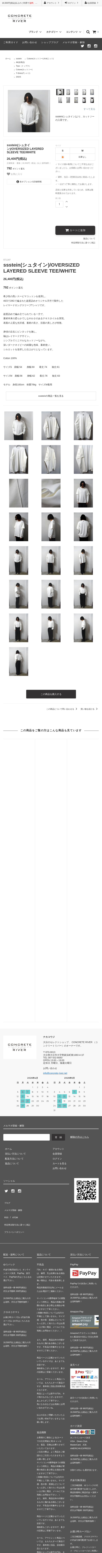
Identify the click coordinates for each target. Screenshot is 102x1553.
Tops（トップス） (23, 66)
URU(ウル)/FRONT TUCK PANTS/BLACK (50, 777)
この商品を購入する (51, 693)
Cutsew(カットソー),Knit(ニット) (40, 59)
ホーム (8, 59)
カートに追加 (75, 230)
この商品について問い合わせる (62, 708)
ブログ (6, 992)
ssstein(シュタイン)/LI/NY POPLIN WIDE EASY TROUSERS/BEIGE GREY (19, 782)
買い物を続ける (90, 708)
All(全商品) (20, 62)
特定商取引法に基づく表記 (83, 242)
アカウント (52, 2)
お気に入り (14, 174)
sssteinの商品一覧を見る (51, 395)
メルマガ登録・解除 (74, 42)
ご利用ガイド (10, 42)
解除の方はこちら (79, 927)
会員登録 (92, 2)
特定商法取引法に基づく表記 (18, 1007)
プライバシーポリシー (15, 1012)
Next (53, 111)
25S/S (18, 77)
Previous (4, 111)
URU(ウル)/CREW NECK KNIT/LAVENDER (83, 779)
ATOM (13, 1002)
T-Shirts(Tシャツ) (23, 73)
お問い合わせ (29, 42)
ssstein (19, 59)
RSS (5, 1002)
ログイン (72, 2)
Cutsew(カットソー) (24, 70)
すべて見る (89, 109)
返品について (89, 238)
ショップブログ (50, 42)
